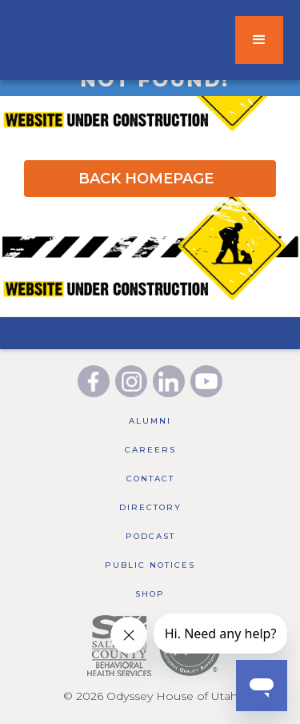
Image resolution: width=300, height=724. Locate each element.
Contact (150, 478)
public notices (150, 565)
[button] (259, 40)
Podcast (150, 536)
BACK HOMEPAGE (146, 178)
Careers (150, 449)
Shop (150, 594)
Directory (150, 507)
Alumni (150, 421)
